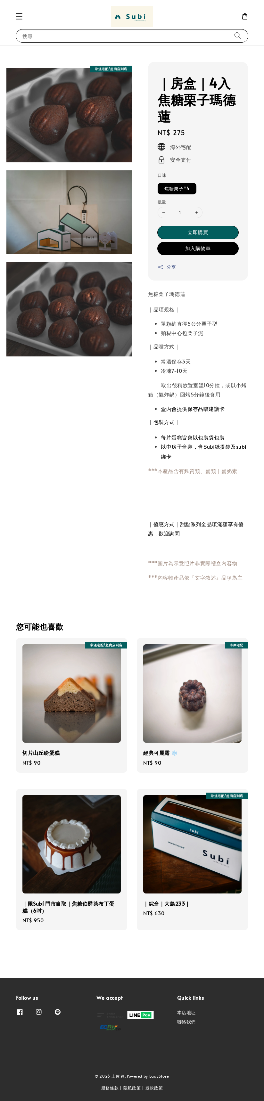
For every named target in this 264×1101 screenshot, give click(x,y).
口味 (162, 175)
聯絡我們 (186, 1022)
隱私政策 (132, 1088)
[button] (19, 16)
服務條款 (110, 1088)
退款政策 (154, 1088)
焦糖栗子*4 (177, 188)
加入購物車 (198, 248)
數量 (162, 202)
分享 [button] (167, 267)
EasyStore (159, 1076)
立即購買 (198, 232)
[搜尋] (237, 35)
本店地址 (186, 1012)
